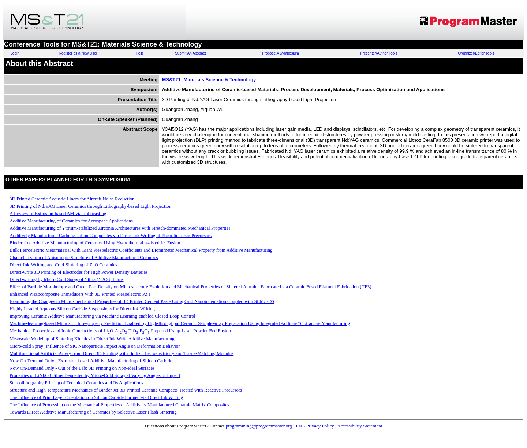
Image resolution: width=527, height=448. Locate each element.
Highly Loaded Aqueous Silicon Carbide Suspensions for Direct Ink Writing (82, 308)
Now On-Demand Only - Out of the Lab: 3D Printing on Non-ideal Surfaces (82, 368)
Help (139, 53)
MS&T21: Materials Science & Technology (209, 79)
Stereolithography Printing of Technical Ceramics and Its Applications (76, 382)
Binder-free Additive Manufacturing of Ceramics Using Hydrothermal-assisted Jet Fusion (95, 242)
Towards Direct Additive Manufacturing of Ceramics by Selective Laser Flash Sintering (93, 412)
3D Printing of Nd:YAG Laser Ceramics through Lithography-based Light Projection (90, 206)
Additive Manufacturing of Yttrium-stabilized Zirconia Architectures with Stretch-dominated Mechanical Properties (120, 228)
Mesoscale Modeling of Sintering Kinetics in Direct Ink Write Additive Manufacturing (92, 338)
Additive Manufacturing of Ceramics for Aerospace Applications (71, 220)
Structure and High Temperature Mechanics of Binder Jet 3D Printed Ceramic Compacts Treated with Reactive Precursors (126, 390)
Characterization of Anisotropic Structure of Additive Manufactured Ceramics (84, 257)
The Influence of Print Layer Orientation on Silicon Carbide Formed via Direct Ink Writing (96, 397)
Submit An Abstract (190, 53)
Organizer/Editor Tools (476, 53)
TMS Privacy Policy (314, 426)
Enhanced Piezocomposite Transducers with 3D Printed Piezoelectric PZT (80, 294)
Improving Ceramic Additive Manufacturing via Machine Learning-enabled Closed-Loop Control (102, 316)
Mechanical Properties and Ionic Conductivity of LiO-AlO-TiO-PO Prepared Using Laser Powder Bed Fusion (120, 330)
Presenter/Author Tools (378, 53)
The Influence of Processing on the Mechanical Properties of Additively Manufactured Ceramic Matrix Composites (119, 404)
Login (14, 53)
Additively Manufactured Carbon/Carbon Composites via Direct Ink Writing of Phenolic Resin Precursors (111, 235)
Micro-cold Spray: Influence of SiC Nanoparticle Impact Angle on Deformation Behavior (95, 346)
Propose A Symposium (280, 53)
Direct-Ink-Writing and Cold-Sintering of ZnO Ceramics (63, 264)
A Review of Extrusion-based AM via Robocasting (58, 213)
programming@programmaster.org (259, 426)
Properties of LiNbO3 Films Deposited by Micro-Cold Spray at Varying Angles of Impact (95, 375)
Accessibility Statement (359, 426)
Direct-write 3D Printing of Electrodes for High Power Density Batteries (78, 272)
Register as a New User (78, 53)
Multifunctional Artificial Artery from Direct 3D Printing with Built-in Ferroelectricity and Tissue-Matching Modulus (121, 353)
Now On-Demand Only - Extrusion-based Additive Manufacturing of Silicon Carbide (91, 360)
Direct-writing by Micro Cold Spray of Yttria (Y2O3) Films (66, 279)
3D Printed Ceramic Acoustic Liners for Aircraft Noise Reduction (72, 198)
